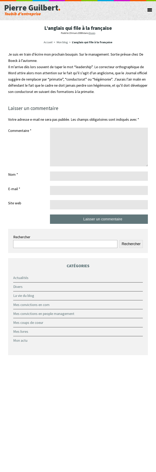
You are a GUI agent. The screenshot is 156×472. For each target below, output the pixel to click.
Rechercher (21, 237)
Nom (13, 174)
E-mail (14, 188)
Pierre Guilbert (65, 9)
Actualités (20, 277)
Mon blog (62, 42)
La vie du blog (23, 295)
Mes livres (20, 331)
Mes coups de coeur (28, 322)
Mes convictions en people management (43, 313)
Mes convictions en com (31, 304)
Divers (92, 32)
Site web (14, 203)
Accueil (48, 42)
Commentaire (19, 130)
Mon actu (20, 340)
